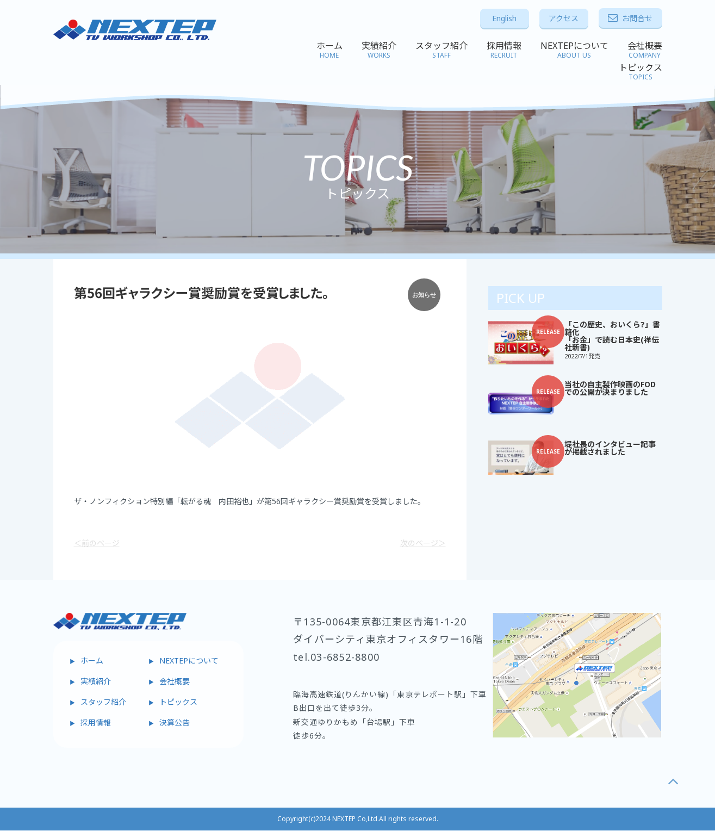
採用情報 (504, 50)
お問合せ (630, 18)
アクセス (564, 18)
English (504, 18)
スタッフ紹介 (441, 50)
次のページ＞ (423, 543)
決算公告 (174, 722)
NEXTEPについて (574, 50)
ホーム (329, 50)
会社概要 (644, 50)
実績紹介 (379, 50)
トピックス (640, 71)
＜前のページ (97, 543)
